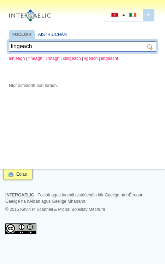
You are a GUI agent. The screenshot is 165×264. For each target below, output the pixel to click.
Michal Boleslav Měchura (81, 209)
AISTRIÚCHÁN (52, 34)
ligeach (91, 58)
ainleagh (17, 58)
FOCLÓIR (21, 34)
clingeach (72, 58)
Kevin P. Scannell (36, 209)
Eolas (21, 174)
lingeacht (109, 58)
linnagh (52, 58)
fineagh (35, 58)
